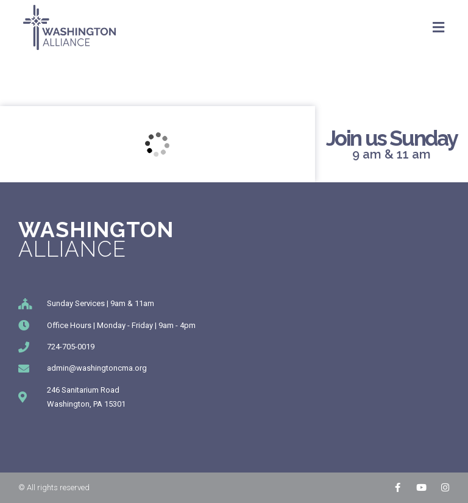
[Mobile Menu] (439, 27)
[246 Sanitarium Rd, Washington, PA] (157, 144)
